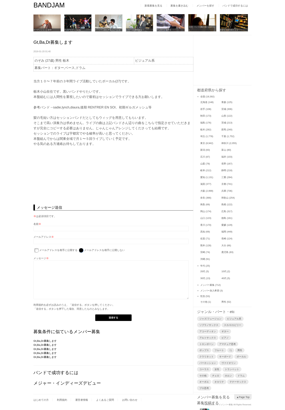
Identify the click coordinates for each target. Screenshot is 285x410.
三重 (223, 177)
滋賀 (202, 184)
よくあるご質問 (105, 399)
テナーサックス (238, 381)
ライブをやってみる (73, 30)
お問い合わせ (129, 399)
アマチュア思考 (227, 344)
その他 (203, 301)
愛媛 (223, 225)
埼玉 (202, 136)
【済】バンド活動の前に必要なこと (205, 28)
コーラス (204, 369)
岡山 (202, 211)
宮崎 (202, 252)
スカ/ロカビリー (232, 325)
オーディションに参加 (42, 30)
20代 (202, 271)
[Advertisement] (113, 175)
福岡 (223, 231)
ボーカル (241, 356)
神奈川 (224, 143)
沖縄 (202, 259)
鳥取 (202, 204)
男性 (223, 301)
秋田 (202, 115)
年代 (202, 265)
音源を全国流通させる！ (233, 30)
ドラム (241, 375)
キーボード (225, 356)
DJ (231, 350)
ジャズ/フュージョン (210, 318)
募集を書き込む (179, 5)
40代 (223, 278)
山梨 (202, 163)
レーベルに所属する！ (137, 30)
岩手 (202, 109)
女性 (216, 369)
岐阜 (202, 170)
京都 (223, 184)
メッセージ (39, 258)
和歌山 (224, 197)
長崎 (223, 238)
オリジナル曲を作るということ (109, 30)
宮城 (223, 109)
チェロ (215, 375)
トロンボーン (206, 344)
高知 (202, 231)
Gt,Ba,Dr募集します (45, 340)
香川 (202, 225)
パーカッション (207, 362)
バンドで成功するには (235, 5)
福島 (202, 122)
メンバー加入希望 (209, 290)
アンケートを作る (167, 30)
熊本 (202, 245)
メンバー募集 (207, 285)
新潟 (202, 150)
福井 (223, 156)
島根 (223, 204)
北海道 (203, 102)
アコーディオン (207, 331)
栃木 (202, 129)
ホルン (228, 375)
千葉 (223, 136)
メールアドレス (42, 236)
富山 (223, 150)
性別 (202, 296)
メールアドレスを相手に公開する (58, 250)
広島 (223, 211)
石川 (202, 156)
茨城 (223, 122)
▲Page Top (243, 397)
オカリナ (219, 381)
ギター (225, 331)
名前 (36, 223)
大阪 (202, 190)
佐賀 (202, 238)
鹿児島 (224, 252)
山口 (202, 218)
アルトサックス (207, 337)
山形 (223, 115)
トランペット (232, 369)
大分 (223, 245)
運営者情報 (81, 399)
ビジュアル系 (234, 318)
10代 (223, 271)
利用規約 (38, 304)
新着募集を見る (153, 5)
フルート (219, 350)
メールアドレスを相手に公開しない (104, 250)
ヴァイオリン (229, 362)
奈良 (202, 197)
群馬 (223, 129)
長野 (223, 163)
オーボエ (204, 381)
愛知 (202, 177)
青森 (223, 102)
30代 (202, 278)
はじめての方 (41, 399)
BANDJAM (49, 5)
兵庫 (223, 190)
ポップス (204, 350)
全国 (202, 96)
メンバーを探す (205, 5)
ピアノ (225, 337)
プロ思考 (204, 388)
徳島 (223, 218)
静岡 (223, 170)
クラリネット (206, 356)
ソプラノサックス (208, 325)
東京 (202, 143)
